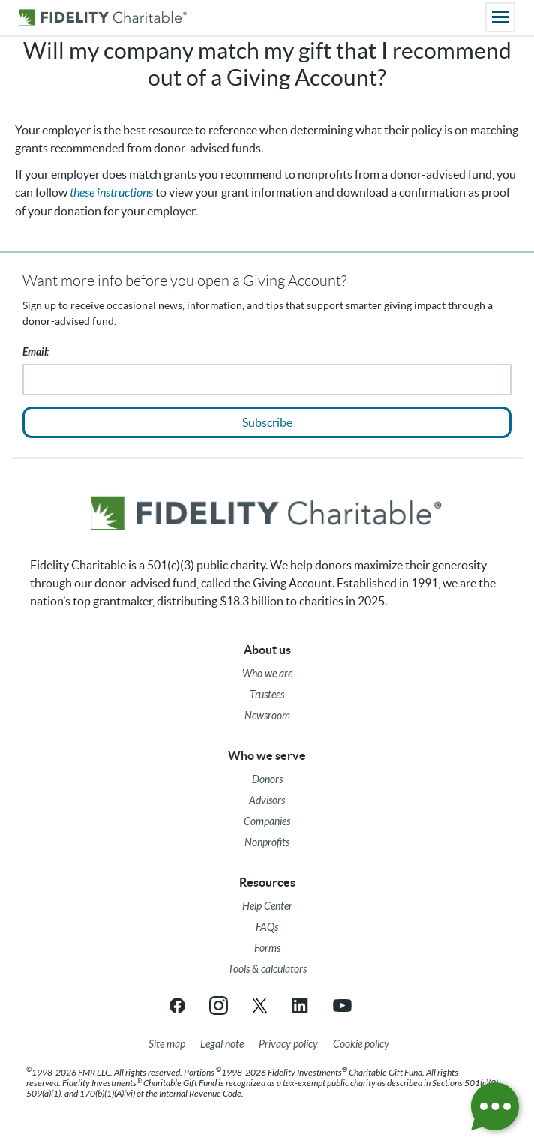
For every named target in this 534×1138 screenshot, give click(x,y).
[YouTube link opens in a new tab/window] (342, 1005)
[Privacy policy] (288, 1044)
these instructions (111, 192)
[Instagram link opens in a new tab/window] (219, 1005)
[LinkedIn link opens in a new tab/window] (301, 1005)
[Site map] (166, 1044)
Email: (35, 352)
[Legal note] (222, 1044)
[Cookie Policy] (361, 1044)
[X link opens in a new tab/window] (260, 1005)
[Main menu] (500, 17)
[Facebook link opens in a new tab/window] (177, 1005)
